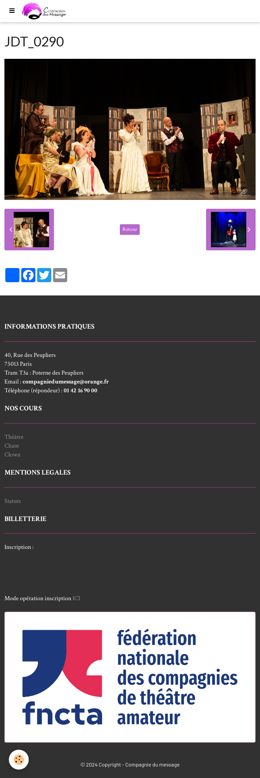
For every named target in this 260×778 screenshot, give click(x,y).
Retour (129, 229)
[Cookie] (19, 760)
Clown (12, 455)
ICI (76, 598)
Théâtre (13, 437)
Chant (11, 446)
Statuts (12, 501)
